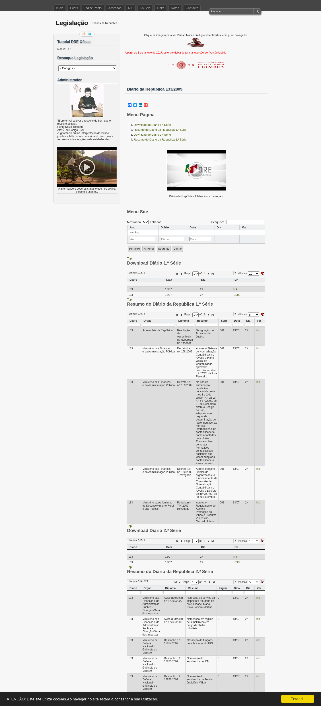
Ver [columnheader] (244, 227)
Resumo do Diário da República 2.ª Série (160, 139)
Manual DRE (64, 49)
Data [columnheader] (192, 227)
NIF (130, 8)
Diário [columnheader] (165, 227)
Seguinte (163, 248)
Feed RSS (84, 34)
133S (236, 294)
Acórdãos (114, 8)
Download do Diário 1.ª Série (152, 124)
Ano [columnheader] (132, 227)
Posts (74, 8)
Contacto (192, 8)
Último (177, 248)
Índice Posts (92, 8)
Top (129, 258)
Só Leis (145, 8)
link (235, 289)
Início (59, 8)
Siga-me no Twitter (90, 34)
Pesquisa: (238, 222)
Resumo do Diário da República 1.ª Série (160, 129)
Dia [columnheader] (219, 227)
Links (160, 8)
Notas (175, 8)
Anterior (149, 248)
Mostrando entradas (144, 222)
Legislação (72, 22)
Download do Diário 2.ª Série (152, 134)
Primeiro (134, 248)
